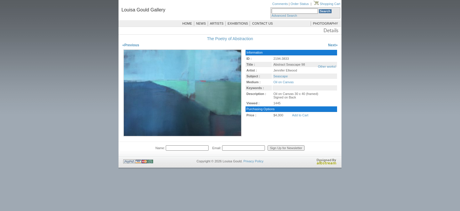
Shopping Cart (326, 4)
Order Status (299, 4)
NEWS (201, 23)
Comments (280, 4)
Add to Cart (300, 115)
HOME (187, 23)
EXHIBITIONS (238, 23)
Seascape (280, 76)
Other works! (327, 66)
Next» (333, 45)
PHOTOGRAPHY (325, 23)
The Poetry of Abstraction (230, 38)
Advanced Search (284, 15)
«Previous (130, 45)
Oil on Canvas (283, 82)
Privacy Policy (253, 161)
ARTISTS (217, 23)
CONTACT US (262, 23)
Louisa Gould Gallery (143, 9)
